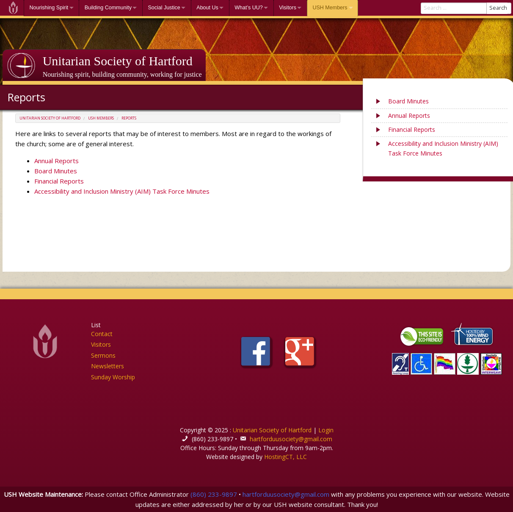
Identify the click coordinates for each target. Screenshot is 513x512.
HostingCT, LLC (285, 457)
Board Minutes (55, 171)
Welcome (13, 8)
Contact (102, 334)
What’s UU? (248, 8)
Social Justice (164, 8)
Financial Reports (59, 181)
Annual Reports (56, 160)
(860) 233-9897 (213, 494)
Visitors (287, 8)
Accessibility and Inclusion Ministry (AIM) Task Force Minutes (122, 191)
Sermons (103, 355)
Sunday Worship (113, 377)
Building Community (108, 8)
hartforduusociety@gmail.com (291, 439)
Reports (128, 118)
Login (326, 430)
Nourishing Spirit (49, 8)
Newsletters (107, 366)
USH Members (329, 8)
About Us (207, 8)
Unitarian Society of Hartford (118, 61)
